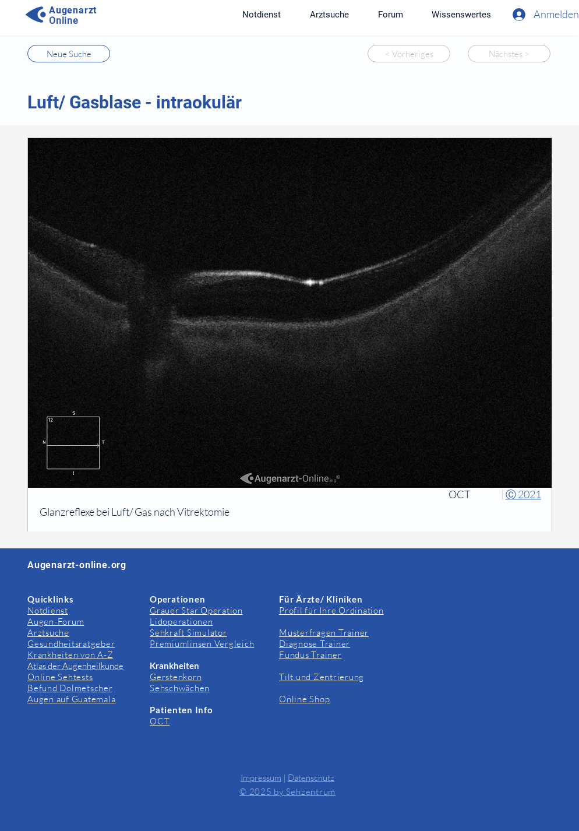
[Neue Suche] (68, 53)
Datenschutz (311, 777)
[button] (461, 14)
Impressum (261, 777)
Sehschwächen (180, 687)
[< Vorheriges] (409, 53)
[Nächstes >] (509, 53)
